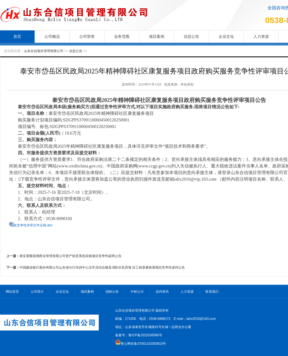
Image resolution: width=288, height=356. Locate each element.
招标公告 (112, 292)
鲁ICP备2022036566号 (145, 335)
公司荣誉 (87, 36)
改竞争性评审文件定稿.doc (33, 225)
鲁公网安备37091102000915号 (143, 344)
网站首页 (12, 292)
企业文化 (226, 36)
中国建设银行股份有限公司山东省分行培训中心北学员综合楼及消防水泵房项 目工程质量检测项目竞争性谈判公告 (102, 267)
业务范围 (121, 36)
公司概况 (52, 36)
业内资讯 (162, 292)
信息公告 (191, 36)
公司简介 (37, 292)
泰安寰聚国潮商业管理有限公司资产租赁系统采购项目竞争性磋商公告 (70, 256)
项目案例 (156, 36)
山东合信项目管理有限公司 (43, 51)
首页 (17, 36)
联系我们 (212, 292)
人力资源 (261, 36)
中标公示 (137, 292)
